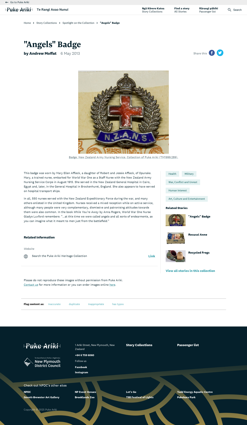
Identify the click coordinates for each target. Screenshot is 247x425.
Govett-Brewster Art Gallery (41, 397)
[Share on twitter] (220, 53)
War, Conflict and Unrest (182, 182)
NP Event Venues (85, 392)
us (31, 285)
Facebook (81, 367)
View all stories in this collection (190, 271)
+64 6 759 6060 (84, 355)
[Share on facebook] (211, 53)
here (112, 285)
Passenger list (188, 345)
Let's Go (131, 392)
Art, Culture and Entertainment (186, 199)
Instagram (81, 372)
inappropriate (96, 304)
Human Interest (177, 190)
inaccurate (54, 304)
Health (172, 174)
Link (151, 256)
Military (189, 174)
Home (27, 23)
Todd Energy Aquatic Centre (195, 392)
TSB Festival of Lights (140, 397)
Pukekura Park (186, 397)
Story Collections (47, 23)
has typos (118, 304)
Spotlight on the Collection (79, 23)
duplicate (74, 304)
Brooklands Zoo (84, 397)
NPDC (27, 392)
